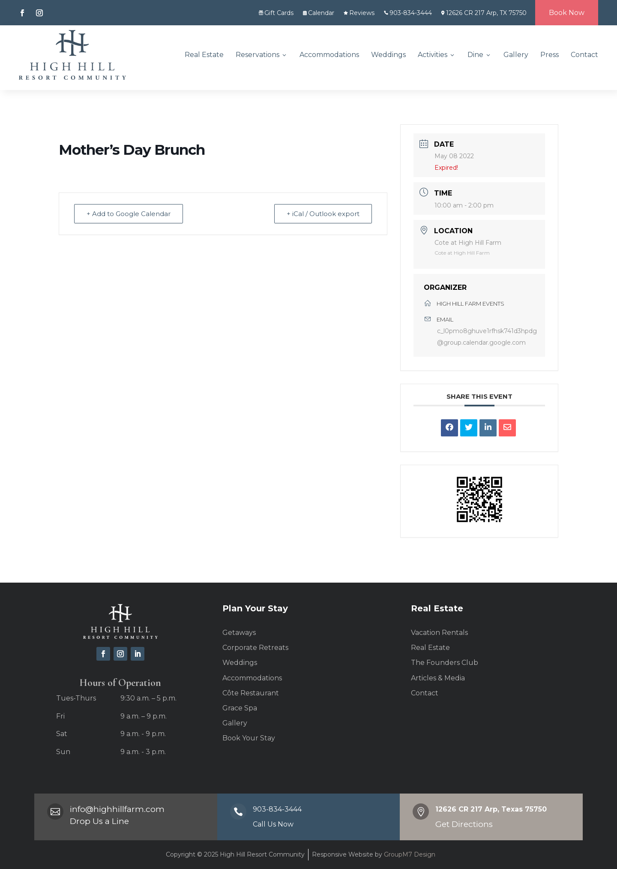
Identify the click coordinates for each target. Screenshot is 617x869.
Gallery (515, 55)
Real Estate (204, 55)
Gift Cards (276, 13)
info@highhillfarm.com (117, 809)
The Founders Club (444, 663)
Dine (479, 55)
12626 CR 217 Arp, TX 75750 (484, 13)
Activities (436, 55)
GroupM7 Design (408, 854)
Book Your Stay (248, 738)
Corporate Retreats (255, 647)
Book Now (566, 13)
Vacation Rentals (439, 632)
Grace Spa (239, 708)
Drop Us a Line (99, 821)
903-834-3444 (408, 13)
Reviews (359, 13)
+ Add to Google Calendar (129, 214)
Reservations (262, 55)
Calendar (318, 13)
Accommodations (329, 55)
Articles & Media (438, 678)
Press (549, 55)
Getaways (239, 632)
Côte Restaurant (250, 693)
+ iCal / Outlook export (323, 214)
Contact (584, 55)
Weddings (388, 55)
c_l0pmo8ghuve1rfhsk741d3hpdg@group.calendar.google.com (487, 336)
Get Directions (464, 824)
